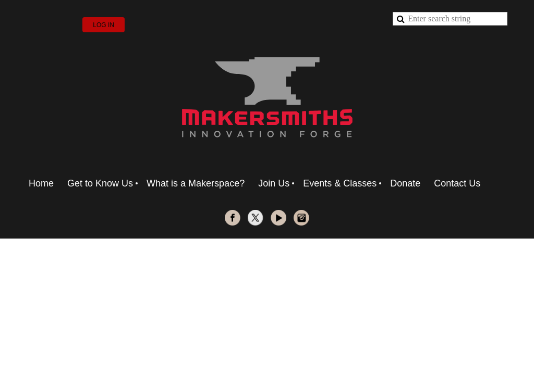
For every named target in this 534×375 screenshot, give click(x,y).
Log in (103, 25)
